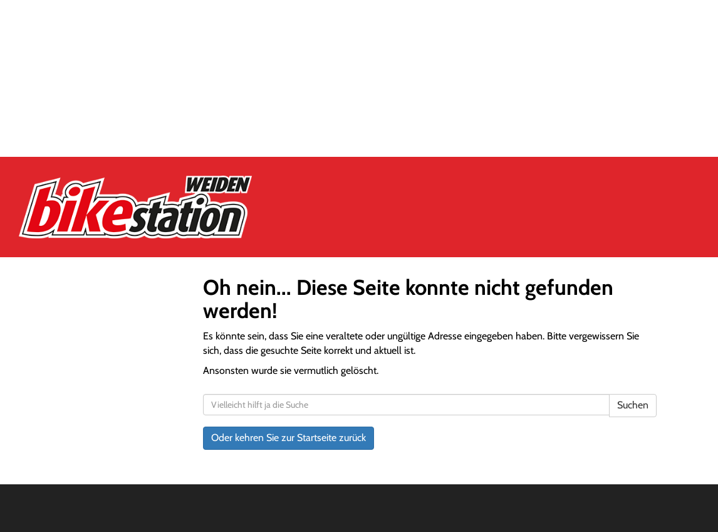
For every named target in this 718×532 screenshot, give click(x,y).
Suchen (632, 405)
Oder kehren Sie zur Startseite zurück (288, 438)
